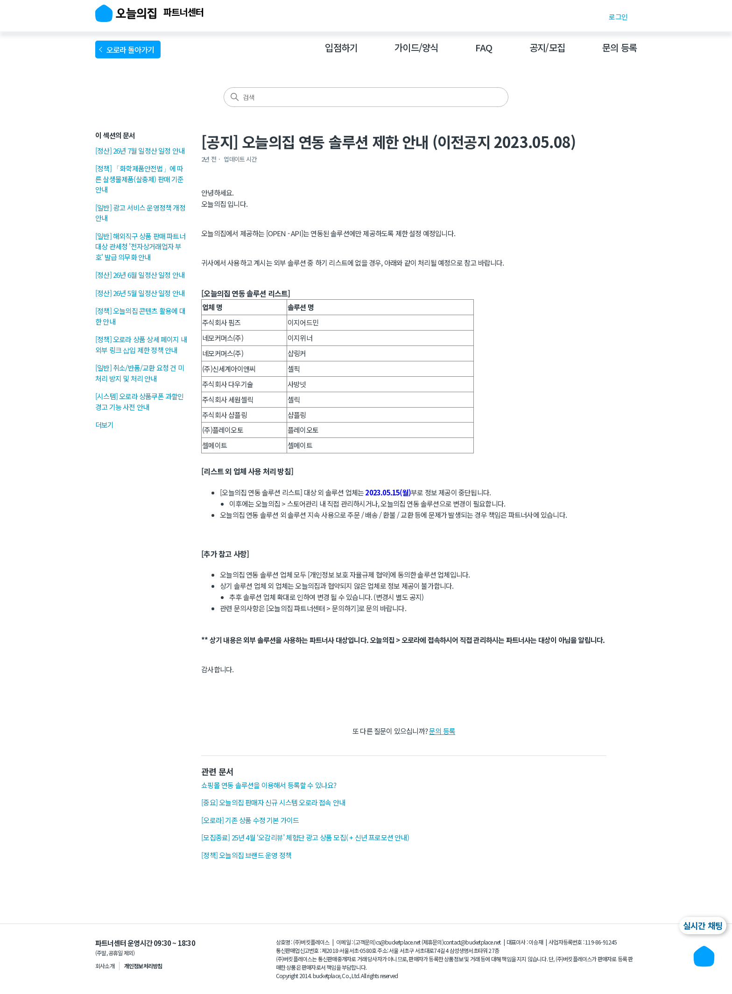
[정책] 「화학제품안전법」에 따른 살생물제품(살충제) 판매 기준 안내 (139, 178)
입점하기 (341, 47)
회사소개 (104, 966)
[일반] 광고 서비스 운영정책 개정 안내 (140, 213)
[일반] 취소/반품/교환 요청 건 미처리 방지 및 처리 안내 (139, 373)
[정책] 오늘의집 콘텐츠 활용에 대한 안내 (140, 316)
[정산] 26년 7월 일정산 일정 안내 (139, 150)
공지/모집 (547, 47)
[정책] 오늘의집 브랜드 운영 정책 (246, 855)
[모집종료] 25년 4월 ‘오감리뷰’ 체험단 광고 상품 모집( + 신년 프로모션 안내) (305, 837)
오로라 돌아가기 (131, 49)
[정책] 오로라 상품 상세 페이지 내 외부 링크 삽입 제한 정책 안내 (141, 344)
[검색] (366, 97)
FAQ (483, 47)
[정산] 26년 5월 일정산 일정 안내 (139, 293)
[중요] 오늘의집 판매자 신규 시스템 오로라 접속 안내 (273, 802)
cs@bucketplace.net (398, 942)
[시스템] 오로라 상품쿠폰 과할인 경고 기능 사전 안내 (139, 401)
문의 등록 (619, 47)
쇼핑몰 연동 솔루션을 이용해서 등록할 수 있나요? (268, 785)
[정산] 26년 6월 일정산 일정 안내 (139, 275)
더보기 (104, 425)
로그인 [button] (618, 16)
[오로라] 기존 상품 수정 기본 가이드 (250, 820)
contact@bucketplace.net (472, 942)
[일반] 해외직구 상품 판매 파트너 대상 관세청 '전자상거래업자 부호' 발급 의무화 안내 (140, 246)
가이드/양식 (416, 47)
